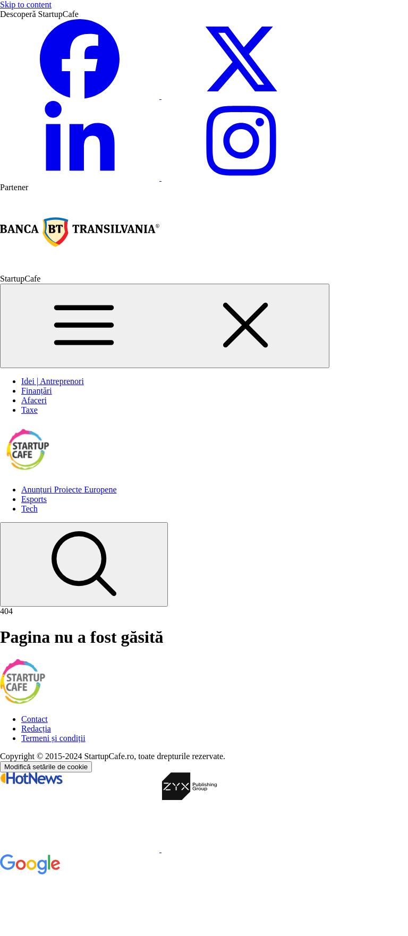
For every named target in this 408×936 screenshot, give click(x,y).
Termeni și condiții (53, 738)
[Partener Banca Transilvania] (79, 269)
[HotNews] (81, 849)
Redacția (36, 728)
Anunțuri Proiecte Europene (69, 489)
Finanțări (36, 390)
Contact (34, 719)
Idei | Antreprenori (52, 381)
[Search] (84, 564)
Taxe (29, 409)
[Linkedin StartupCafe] (81, 177)
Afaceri (34, 400)
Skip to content (26, 4)
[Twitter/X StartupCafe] (241, 95)
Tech (29, 508)
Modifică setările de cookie (46, 767)
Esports (34, 499)
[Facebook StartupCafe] (81, 95)
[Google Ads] (79, 930)
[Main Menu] (164, 326)
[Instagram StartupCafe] (241, 177)
